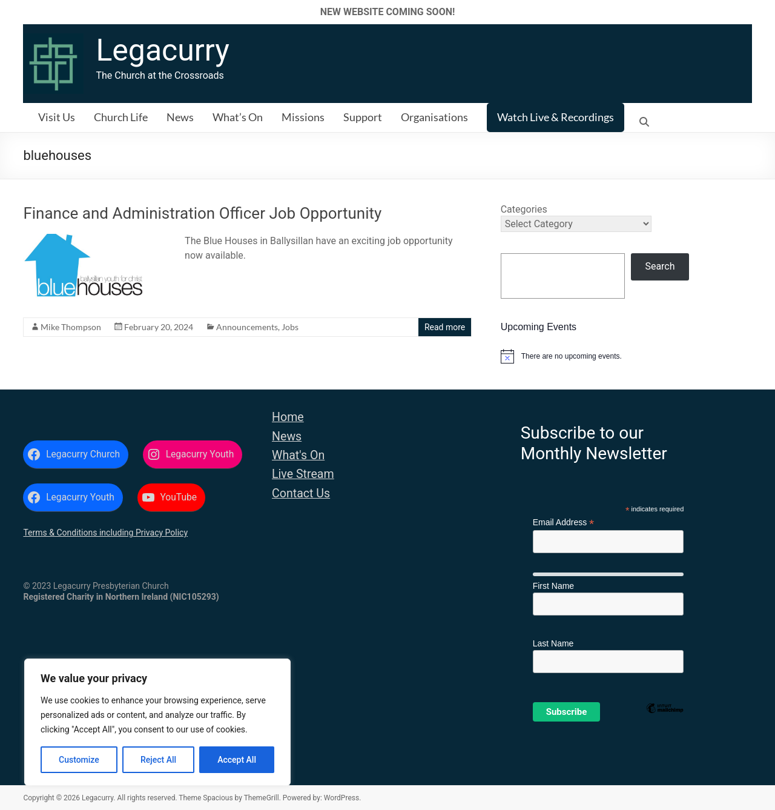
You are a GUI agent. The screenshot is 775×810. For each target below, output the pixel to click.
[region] (157, 722)
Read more (444, 327)
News (180, 117)
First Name (553, 586)
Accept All (236, 760)
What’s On (238, 117)
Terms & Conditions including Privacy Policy (105, 532)
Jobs (290, 327)
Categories (524, 209)
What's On (298, 455)
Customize (79, 760)
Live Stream (303, 474)
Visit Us (56, 117)
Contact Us (301, 493)
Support (362, 117)
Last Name (553, 643)
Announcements (247, 327)
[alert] (626, 356)
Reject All (158, 760)
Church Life (121, 117)
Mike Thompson (71, 327)
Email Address (564, 522)
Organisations (434, 117)
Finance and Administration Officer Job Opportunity (202, 213)
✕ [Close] (762, 12)
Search (659, 266)
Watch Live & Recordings (555, 117)
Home (288, 417)
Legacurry (162, 50)
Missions (303, 117)
